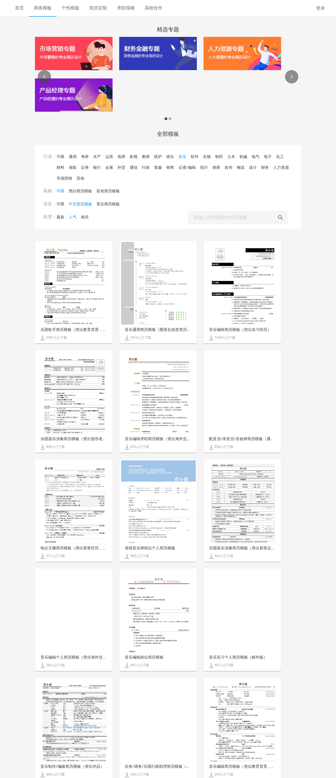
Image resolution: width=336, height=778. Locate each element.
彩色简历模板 (108, 191)
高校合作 (153, 8)
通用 (73, 156)
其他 (80, 178)
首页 (19, 8)
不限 (60, 156)
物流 (241, 167)
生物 (207, 156)
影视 (134, 156)
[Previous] (44, 76)
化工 (280, 156)
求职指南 (126, 8)
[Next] (291, 76)
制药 (219, 156)
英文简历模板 (108, 204)
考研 (85, 156)
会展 (109, 167)
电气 (255, 156)
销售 (170, 167)
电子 (268, 156)
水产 (97, 156)
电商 (121, 156)
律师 (216, 167)
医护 (158, 156)
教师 (146, 156)
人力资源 (281, 167)
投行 (204, 167)
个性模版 (70, 8)
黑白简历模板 (80, 191)
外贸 (121, 167)
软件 (194, 156)
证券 (85, 167)
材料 (60, 167)
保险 (73, 167)
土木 (231, 156)
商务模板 (43, 8)
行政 (146, 167)
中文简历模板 (80, 204)
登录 (320, 8)
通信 (134, 167)
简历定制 (98, 8)
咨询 (228, 167)
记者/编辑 (187, 167)
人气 (73, 217)
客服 (158, 167)
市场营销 (64, 178)
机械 (243, 156)
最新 (60, 217)
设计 (253, 167)
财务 (265, 167)
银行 (97, 167)
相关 (85, 217)
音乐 (182, 156)
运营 (109, 156)
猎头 (170, 156)
